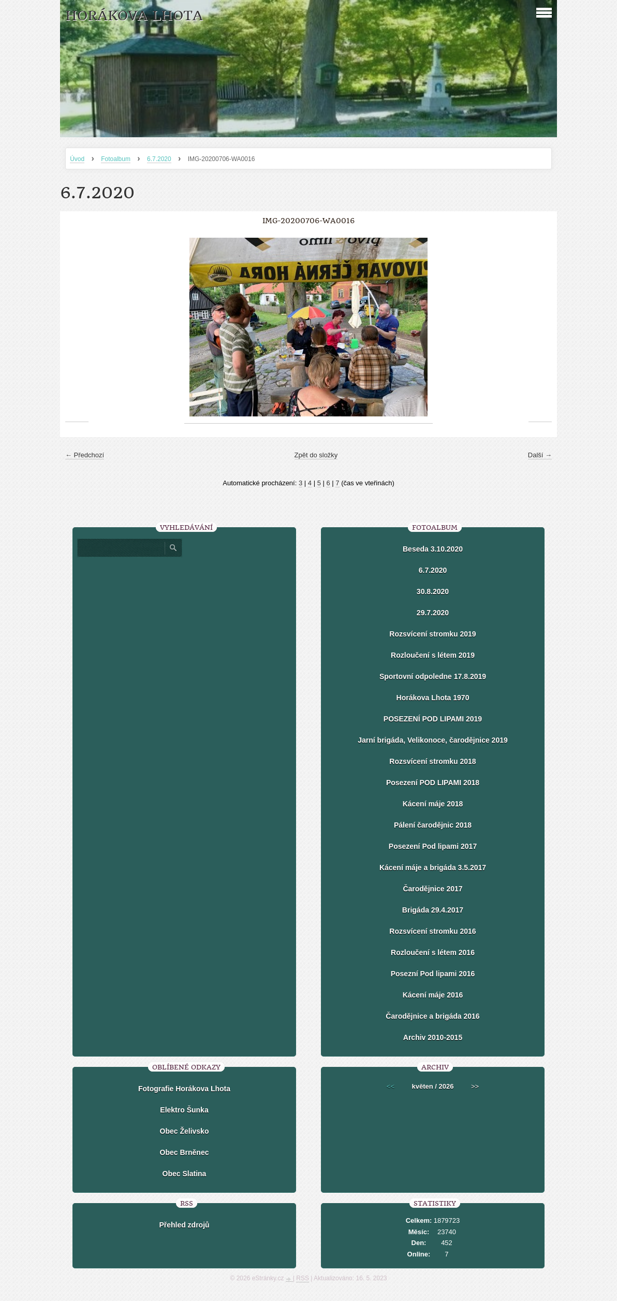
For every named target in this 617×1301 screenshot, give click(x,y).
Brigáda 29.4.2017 (432, 910)
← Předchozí (84, 455)
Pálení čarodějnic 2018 (433, 825)
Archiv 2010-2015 (432, 1037)
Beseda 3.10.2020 (433, 549)
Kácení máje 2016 (433, 995)
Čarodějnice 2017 (432, 889)
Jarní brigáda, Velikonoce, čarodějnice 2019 (432, 740)
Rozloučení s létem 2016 (433, 952)
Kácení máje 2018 (433, 804)
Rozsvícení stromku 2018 (432, 761)
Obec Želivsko (184, 1131)
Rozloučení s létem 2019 (433, 655)
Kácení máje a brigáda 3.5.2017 (432, 867)
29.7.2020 (433, 613)
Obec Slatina (185, 1173)
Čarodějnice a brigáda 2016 (432, 1016)
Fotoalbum (115, 159)
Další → (540, 455)
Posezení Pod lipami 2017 (433, 846)
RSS (302, 1278)
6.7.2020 (159, 159)
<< (390, 1086)
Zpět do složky (316, 455)
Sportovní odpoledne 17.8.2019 (432, 676)
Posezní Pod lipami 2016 (433, 974)
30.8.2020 (433, 591)
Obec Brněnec (184, 1152)
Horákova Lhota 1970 (432, 697)
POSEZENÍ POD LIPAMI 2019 (433, 719)
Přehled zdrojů (184, 1225)
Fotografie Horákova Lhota (184, 1089)
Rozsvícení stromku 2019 (432, 634)
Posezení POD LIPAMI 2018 (432, 782)
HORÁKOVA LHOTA (134, 16)
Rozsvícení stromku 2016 (432, 931)
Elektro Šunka (184, 1110)
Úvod (77, 159)
